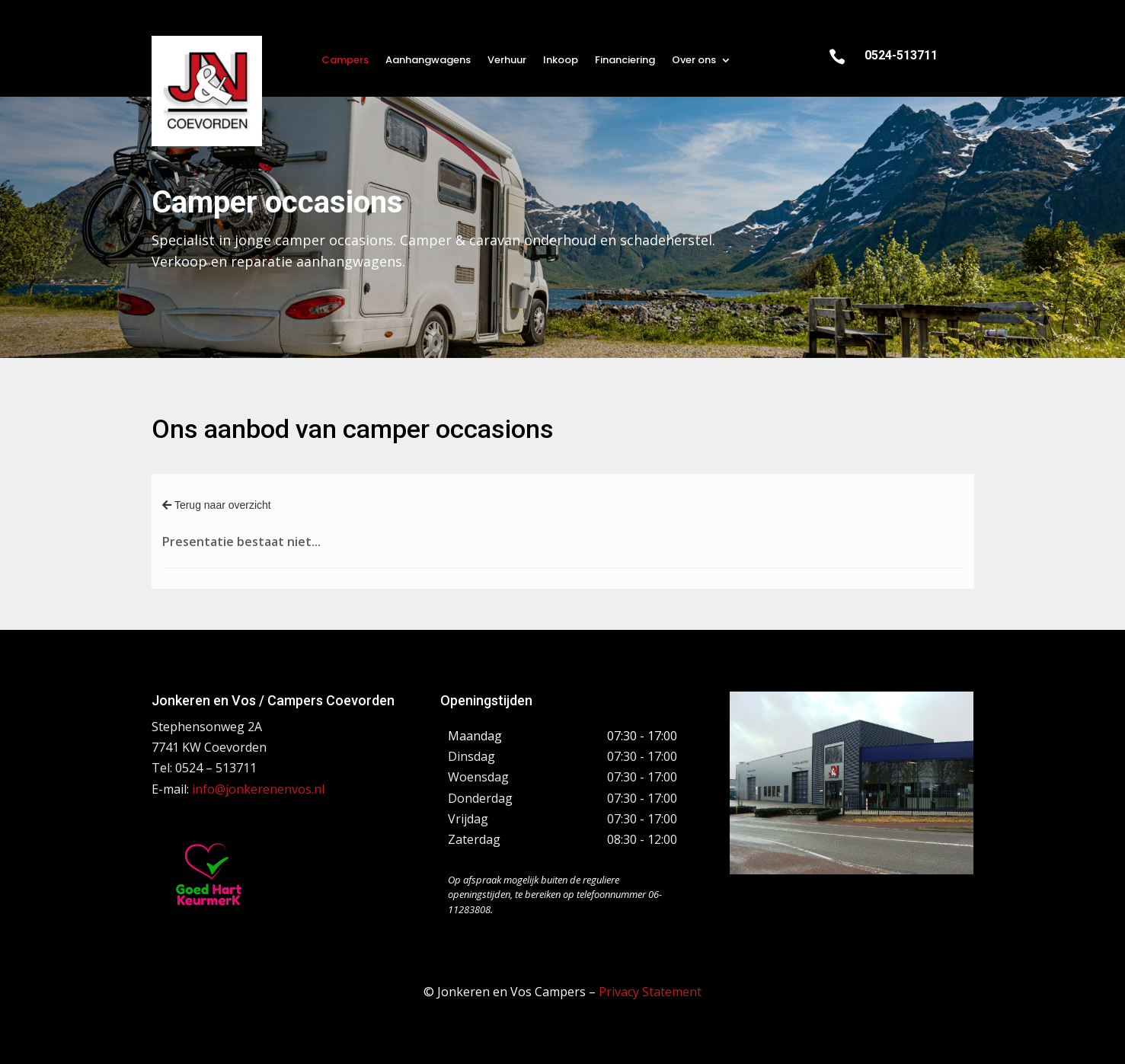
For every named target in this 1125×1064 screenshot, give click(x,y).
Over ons (694, 61)
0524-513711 (901, 55)
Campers (345, 61)
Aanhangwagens (428, 61)
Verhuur (506, 61)
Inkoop (560, 61)
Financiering (625, 61)
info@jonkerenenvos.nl (258, 789)
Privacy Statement (650, 991)
